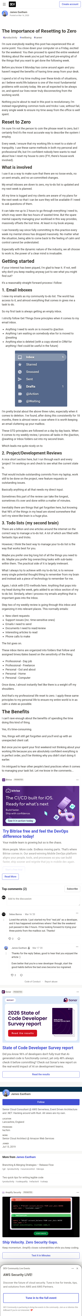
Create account (70, 4)
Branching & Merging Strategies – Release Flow (41, 1167)
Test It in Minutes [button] (41, 1255)
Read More (10, 876)
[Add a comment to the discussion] (43, 901)
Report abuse (51, 981)
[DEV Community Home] (12, 4)
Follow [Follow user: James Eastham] (41, 1102)
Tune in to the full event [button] (41, 1298)
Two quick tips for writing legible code (41, 1179)
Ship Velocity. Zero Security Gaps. (30, 1242)
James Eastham (18, 12)
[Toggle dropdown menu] (77, 779)
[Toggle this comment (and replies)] (4, 919)
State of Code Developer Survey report (37, 1047)
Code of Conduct (33, 981)
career (38, 37)
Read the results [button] (41, 1074)
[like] (11, 938)
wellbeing (25, 37)
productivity (10, 37)
